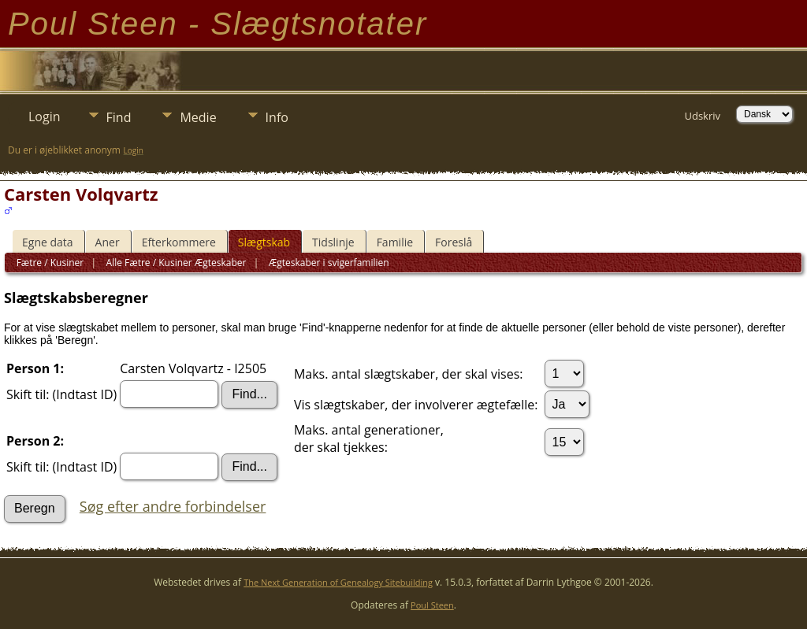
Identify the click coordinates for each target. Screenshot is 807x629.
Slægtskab (264, 242)
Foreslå (453, 242)
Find (119, 117)
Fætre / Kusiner (50, 262)
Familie (395, 242)
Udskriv (702, 116)
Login (44, 116)
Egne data (47, 242)
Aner (107, 242)
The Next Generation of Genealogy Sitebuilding (338, 582)
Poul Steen (432, 605)
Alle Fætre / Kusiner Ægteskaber (174, 262)
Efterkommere (179, 242)
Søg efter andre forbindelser (173, 506)
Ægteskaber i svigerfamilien (327, 262)
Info (277, 117)
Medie (198, 117)
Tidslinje (333, 242)
